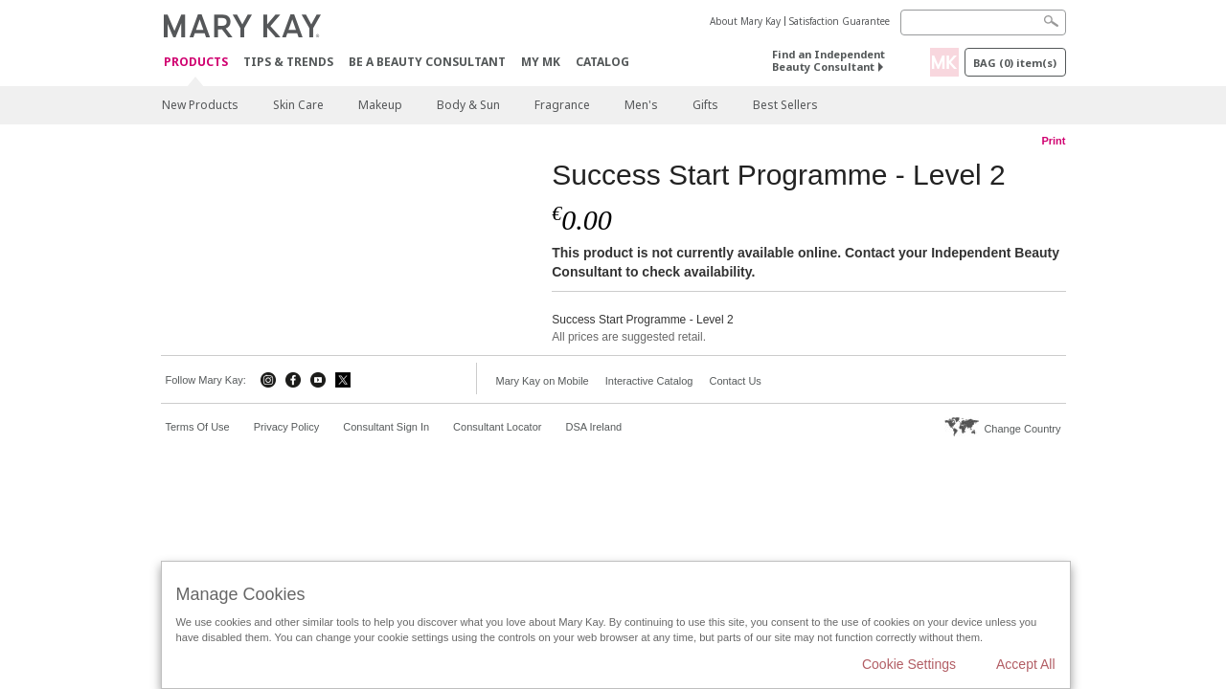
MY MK (540, 62)
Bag (1014, 63)
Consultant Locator (497, 427)
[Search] (983, 22)
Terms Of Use (198, 427)
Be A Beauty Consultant (427, 62)
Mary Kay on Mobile (542, 381)
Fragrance (562, 105)
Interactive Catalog (649, 381)
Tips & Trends (288, 62)
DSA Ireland (593, 427)
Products (196, 63)
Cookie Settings (909, 664)
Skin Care (298, 105)
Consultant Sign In (386, 427)
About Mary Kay (745, 21)
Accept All (1025, 664)
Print (1053, 140)
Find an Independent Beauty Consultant (828, 60)
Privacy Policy (286, 427)
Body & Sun (468, 105)
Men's (641, 105)
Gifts (705, 105)
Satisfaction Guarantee (839, 21)
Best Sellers (785, 105)
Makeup (380, 105)
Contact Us (735, 381)
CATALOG (602, 62)
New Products (200, 105)
